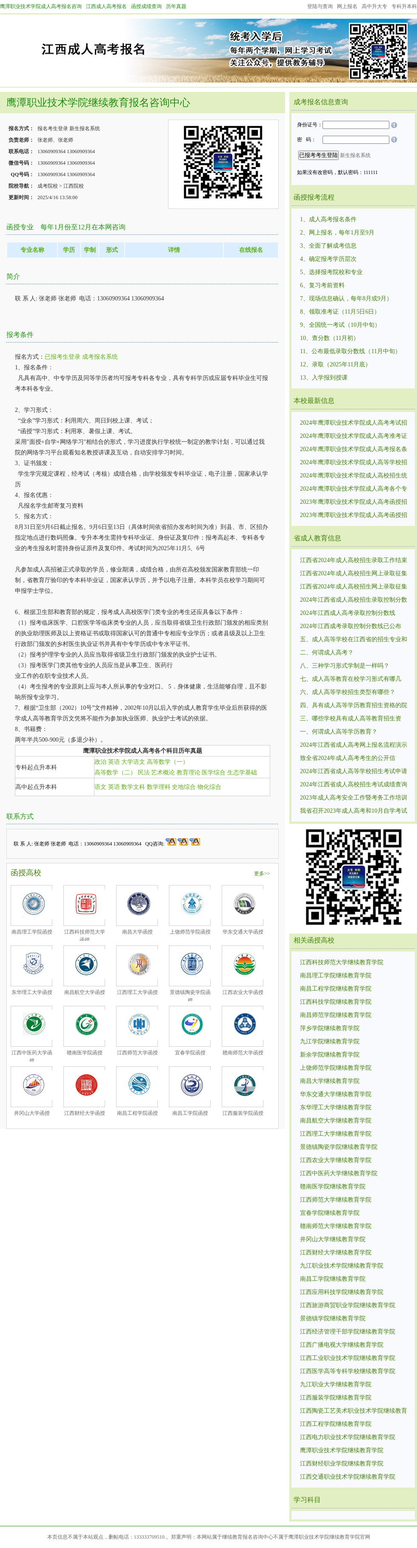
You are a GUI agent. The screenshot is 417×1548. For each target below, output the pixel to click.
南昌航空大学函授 (84, 992)
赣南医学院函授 (85, 1053)
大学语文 (133, 762)
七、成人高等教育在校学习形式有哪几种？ (350, 679)
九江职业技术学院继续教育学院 (341, 1265)
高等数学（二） (115, 772)
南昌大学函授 (137, 932)
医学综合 (214, 772)
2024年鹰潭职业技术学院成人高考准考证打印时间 (353, 436)
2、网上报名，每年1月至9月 (337, 232)
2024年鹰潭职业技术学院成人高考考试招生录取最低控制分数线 (353, 423)
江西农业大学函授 (243, 992)
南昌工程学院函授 (137, 1113)
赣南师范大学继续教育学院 (335, 1226)
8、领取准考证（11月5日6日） (340, 311)
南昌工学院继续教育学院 (333, 1279)
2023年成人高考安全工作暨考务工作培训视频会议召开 (353, 798)
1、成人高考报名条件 (328, 219)
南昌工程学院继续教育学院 (335, 988)
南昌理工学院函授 (31, 932)
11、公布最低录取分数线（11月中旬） (350, 351)
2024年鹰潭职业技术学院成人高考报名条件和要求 (353, 450)
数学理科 (159, 787)
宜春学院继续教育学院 (330, 1213)
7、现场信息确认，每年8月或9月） (346, 298)
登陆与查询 (320, 6)
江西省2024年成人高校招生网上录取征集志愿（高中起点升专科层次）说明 (353, 574)
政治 (100, 762)
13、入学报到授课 (324, 377)
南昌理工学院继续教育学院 (335, 975)
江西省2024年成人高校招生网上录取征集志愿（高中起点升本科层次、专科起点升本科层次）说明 (353, 587)
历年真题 (176, 6)
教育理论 (188, 772)
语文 (100, 787)
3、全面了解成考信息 (328, 246)
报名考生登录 (52, 128)
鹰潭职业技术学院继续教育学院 (341, 1450)
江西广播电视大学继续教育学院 (341, 1345)
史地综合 (184, 787)
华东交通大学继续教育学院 (335, 1094)
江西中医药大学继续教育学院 (338, 1173)
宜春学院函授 (190, 1053)
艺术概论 (163, 772)
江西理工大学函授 (137, 992)
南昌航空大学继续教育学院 (335, 1120)
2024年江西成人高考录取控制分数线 (347, 613)
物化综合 (209, 787)
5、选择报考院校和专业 (331, 272)
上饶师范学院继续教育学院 (335, 1068)
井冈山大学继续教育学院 (333, 1239)
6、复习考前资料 (322, 285)
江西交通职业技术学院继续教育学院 (347, 1477)
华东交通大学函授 (243, 932)
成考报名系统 (100, 357)
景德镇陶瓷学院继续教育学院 (338, 1147)
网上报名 (347, 6)
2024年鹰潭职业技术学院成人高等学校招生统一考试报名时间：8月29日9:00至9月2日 (354, 463)
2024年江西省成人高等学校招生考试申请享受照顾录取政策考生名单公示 (353, 772)
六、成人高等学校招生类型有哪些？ (347, 692)
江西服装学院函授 (243, 1113)
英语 (114, 762)
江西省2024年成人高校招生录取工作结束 (353, 560)
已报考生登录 (62, 357)
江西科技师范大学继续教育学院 (341, 962)
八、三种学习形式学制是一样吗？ (344, 666)
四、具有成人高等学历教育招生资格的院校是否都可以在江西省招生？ (353, 706)
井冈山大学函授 (32, 1113)
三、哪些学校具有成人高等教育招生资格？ (350, 719)
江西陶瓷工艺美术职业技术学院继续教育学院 (353, 1411)
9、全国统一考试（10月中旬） (340, 325)
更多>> (262, 874)
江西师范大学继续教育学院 (335, 1200)
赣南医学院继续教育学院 (333, 1186)
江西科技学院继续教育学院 (335, 1002)
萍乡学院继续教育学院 (330, 1028)
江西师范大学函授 (137, 1053)
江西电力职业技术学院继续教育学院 (347, 1437)
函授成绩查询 (146, 6)
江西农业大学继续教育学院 (335, 1160)
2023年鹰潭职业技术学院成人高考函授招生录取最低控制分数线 (353, 516)
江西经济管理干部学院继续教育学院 (347, 1331)
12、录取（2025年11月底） (335, 364)
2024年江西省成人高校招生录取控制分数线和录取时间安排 (353, 600)
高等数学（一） (168, 762)
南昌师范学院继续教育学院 (335, 1015)
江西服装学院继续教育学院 (335, 1397)
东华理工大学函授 (31, 992)
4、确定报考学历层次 (328, 259)
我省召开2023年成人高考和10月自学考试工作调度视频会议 (353, 811)
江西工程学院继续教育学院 (335, 1424)
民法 (144, 772)
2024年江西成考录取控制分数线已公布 (350, 626)
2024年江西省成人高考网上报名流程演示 (353, 745)
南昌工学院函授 (190, 1113)
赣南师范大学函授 (243, 1053)
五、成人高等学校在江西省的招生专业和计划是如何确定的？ (353, 640)
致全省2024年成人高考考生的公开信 (347, 758)
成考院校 (47, 186)
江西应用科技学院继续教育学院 (341, 1292)
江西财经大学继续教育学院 (335, 1252)
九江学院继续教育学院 (330, 1041)
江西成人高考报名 (106, 6)
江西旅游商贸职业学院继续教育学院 (347, 1305)
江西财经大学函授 (84, 1113)
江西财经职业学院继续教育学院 (341, 1463)
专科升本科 (404, 6)
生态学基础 (242, 772)
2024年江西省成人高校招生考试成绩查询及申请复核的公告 (353, 785)
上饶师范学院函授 (190, 932)
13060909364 (51, 151)
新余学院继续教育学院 (330, 1054)
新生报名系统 (84, 128)
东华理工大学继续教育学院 (335, 1107)
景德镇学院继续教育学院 (333, 1318)
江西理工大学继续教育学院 (335, 1134)
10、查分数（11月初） (329, 338)
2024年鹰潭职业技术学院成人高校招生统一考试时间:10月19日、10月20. (353, 476)
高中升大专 (374, 6)
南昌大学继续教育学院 (330, 1081)
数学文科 (133, 787)
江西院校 (73, 186)
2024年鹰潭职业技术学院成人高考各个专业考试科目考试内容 (353, 489)
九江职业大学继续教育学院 (335, 1384)
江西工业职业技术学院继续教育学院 (347, 1358)
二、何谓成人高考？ (327, 652)
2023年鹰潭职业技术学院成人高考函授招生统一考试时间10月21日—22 (353, 502)
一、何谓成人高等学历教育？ (338, 731)
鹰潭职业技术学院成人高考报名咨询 (41, 6)
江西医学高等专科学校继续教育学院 (347, 1371)
